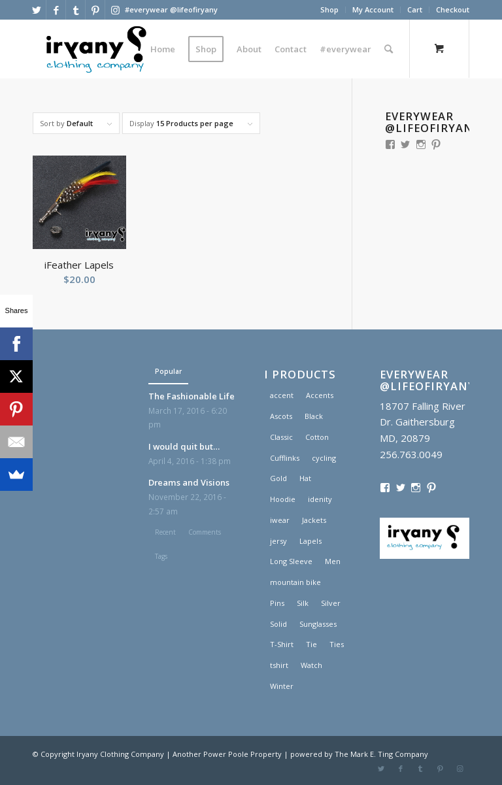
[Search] (388, 49)
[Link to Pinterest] (95, 10)
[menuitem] (330, 10)
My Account (372, 9)
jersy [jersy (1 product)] (278, 541)
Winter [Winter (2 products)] (281, 686)
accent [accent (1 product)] (281, 395)
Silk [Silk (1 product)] (303, 603)
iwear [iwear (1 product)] (280, 520)
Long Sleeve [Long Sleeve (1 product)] (291, 561)
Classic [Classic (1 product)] (281, 437)
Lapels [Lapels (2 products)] (310, 541)
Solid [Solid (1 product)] (278, 624)
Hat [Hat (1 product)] (305, 478)
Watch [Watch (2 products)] (311, 665)
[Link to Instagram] (115, 10)
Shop (329, 9)
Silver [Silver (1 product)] (331, 603)
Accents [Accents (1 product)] (319, 395)
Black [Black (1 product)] (314, 416)
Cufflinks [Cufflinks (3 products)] (284, 458)
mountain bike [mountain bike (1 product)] (295, 582)
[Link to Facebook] (55, 10)
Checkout (452, 9)
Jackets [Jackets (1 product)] (314, 520)
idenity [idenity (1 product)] (320, 499)
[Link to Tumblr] (75, 10)
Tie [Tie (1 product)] (311, 644)
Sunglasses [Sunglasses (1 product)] (318, 624)
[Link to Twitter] (36, 10)
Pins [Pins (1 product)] (277, 603)
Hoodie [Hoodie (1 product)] (282, 499)
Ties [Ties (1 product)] (336, 644)
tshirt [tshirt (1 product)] (279, 665)
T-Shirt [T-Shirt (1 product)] (281, 644)
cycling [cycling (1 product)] (324, 458)
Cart (414, 9)
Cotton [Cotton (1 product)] (317, 437)
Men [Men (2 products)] (333, 561)
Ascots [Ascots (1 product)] (281, 416)
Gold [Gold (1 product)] (278, 478)
